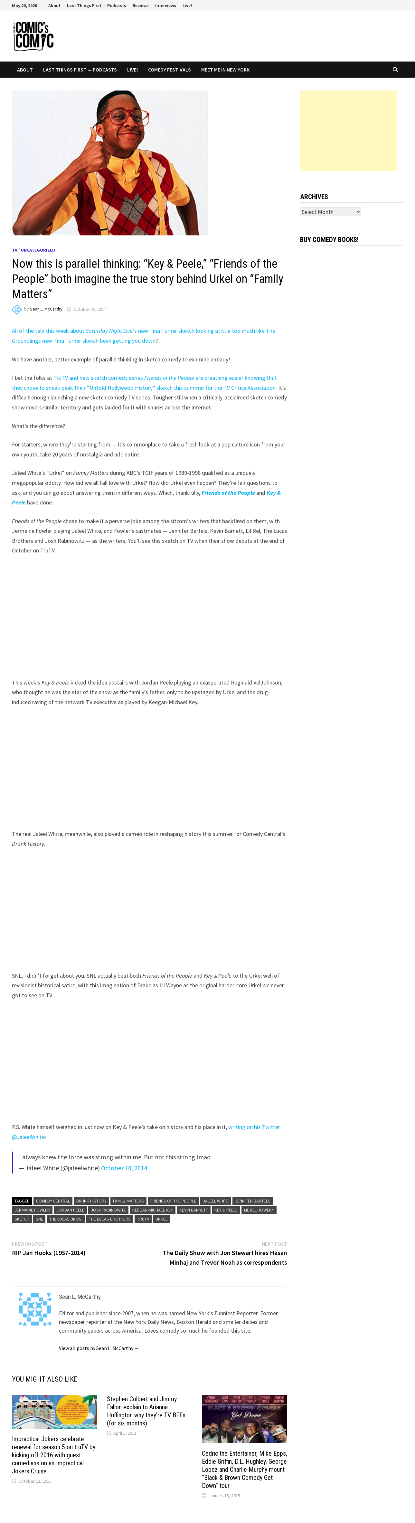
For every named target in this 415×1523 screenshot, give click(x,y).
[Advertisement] (348, 131)
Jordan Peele (70, 1210)
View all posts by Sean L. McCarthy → (99, 1348)
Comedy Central (53, 1201)
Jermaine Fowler (32, 1210)
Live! (187, 5)
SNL (39, 1219)
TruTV (143, 1219)
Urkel (161, 1219)
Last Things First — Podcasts (96, 5)
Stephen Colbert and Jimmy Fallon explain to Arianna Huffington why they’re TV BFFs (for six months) (146, 1411)
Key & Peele (226, 1210)
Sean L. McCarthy (46, 309)
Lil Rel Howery (259, 1210)
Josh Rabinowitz (108, 1210)
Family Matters (128, 1201)
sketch (21, 1219)
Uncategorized (38, 250)
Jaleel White (216, 1201)
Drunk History (91, 1201)
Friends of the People (173, 1201)
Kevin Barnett (193, 1210)
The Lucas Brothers (110, 1219)
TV (14, 250)
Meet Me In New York (225, 69)
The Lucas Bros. (65, 1219)
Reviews (141, 5)
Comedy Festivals (169, 69)
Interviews (165, 5)
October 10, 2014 (124, 1168)
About (54, 5)
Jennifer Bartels (252, 1201)
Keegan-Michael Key (152, 1210)
